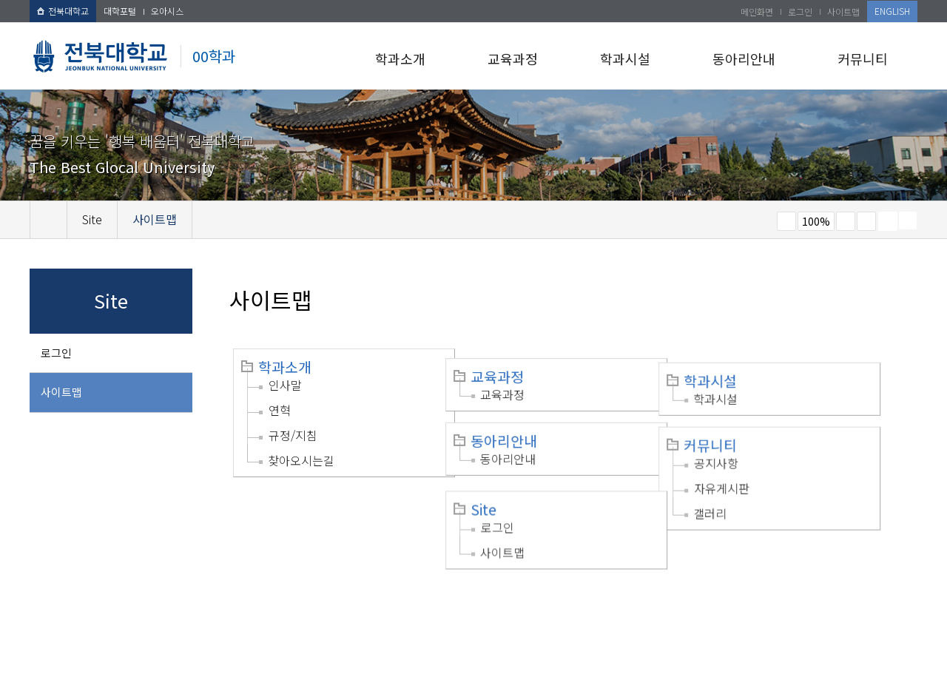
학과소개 (400, 58)
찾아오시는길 (301, 460)
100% (816, 221)
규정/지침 (293, 435)
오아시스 (167, 10)
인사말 (285, 385)
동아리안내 (743, 58)
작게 (786, 221)
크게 (845, 221)
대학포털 (120, 10)
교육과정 (513, 58)
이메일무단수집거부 (264, 603)
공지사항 (749, 445)
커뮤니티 (863, 58)
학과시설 (625, 58)
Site (500, 487)
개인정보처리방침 (160, 603)
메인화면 (757, 11)
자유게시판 (754, 470)
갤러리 (742, 495)
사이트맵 (843, 11)
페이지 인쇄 (887, 221)
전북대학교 (63, 10)
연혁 (280, 410)
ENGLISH (892, 10)
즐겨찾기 (866, 221)
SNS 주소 (908, 220)
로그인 (800, 11)
